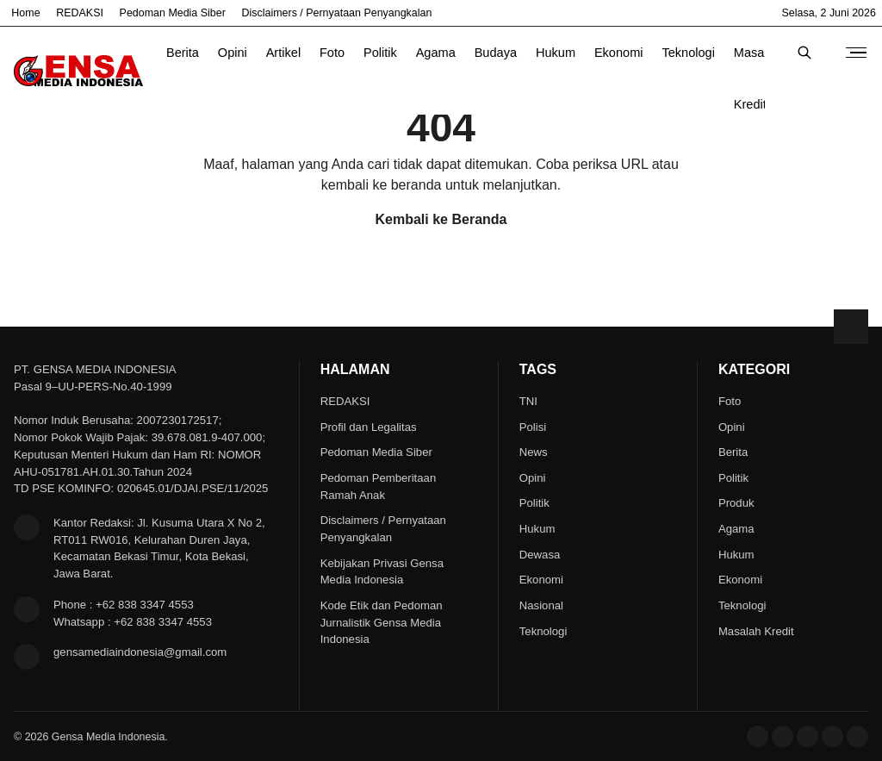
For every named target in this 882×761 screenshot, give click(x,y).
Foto (332, 52)
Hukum (555, 52)
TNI (528, 401)
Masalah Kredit (757, 62)
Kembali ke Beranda (441, 219)
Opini (232, 52)
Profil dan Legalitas (368, 427)
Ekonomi (618, 52)
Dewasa (540, 554)
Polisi (532, 427)
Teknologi (688, 52)
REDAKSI (79, 13)
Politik (380, 52)
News (533, 452)
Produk (736, 502)
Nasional (541, 605)
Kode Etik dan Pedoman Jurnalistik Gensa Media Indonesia (381, 622)
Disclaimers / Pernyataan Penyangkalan (337, 13)
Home (25, 13)
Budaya (496, 52)
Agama (436, 52)
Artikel (283, 52)
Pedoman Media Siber (173, 13)
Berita (182, 52)
